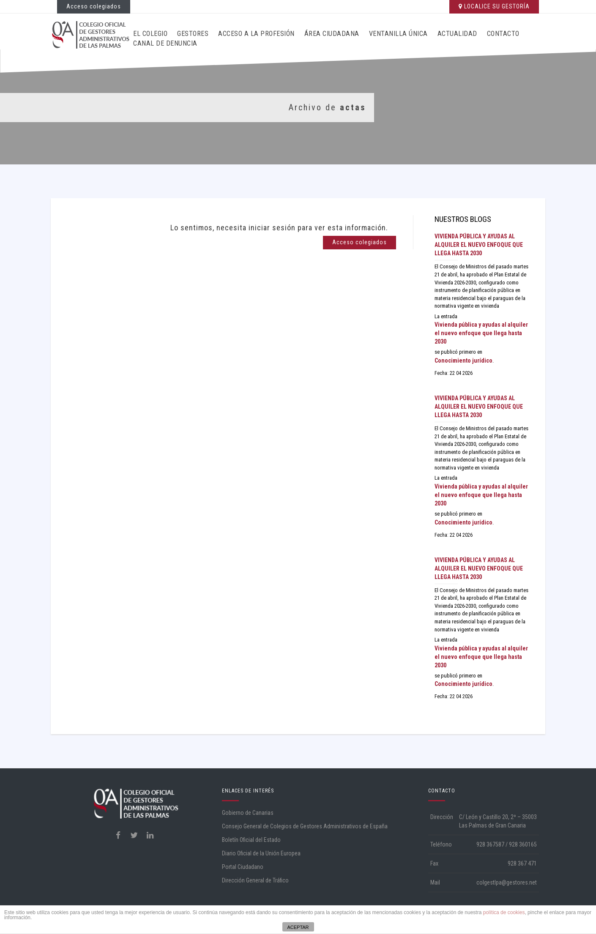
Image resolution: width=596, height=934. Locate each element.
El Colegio (150, 34)
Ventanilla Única (398, 34)
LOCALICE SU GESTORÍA (494, 6)
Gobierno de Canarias (247, 812)
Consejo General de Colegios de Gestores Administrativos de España (305, 826)
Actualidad (457, 34)
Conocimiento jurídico (463, 360)
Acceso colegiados (93, 6)
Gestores (192, 34)
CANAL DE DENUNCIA (165, 43)
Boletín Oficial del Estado (251, 839)
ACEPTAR (298, 927)
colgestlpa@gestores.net (506, 882)
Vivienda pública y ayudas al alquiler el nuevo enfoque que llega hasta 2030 (479, 245)
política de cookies (504, 912)
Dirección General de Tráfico (255, 880)
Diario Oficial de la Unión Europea (261, 853)
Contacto (503, 34)
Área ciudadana (331, 34)
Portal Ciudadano (242, 866)
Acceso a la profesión (256, 34)
